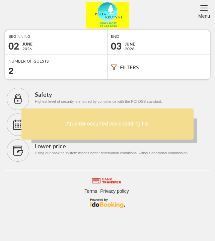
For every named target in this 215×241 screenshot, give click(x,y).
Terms (90, 191)
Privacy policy (114, 191)
